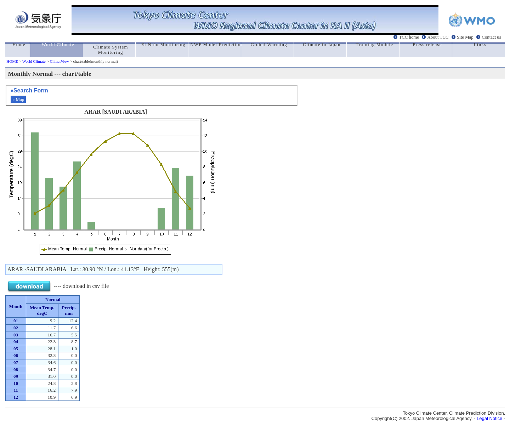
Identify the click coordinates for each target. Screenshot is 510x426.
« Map (18, 99)
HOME (12, 61)
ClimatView (59, 61)
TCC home (409, 37)
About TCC (438, 37)
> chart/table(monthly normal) (93, 61)
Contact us (491, 37)
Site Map (465, 37)
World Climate (34, 61)
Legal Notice (489, 418)
